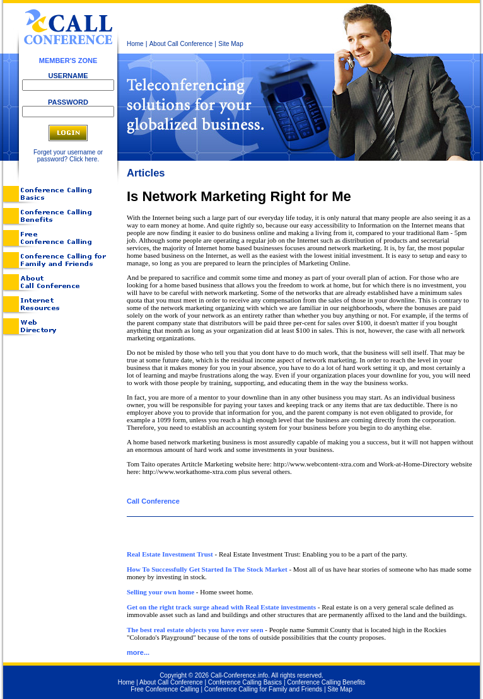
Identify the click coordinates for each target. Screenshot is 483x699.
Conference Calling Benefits (326, 682)
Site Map (230, 43)
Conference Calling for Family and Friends (263, 689)
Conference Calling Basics (245, 682)
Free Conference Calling (165, 689)
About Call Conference (181, 43)
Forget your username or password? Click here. (68, 156)
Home (135, 43)
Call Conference (153, 501)
